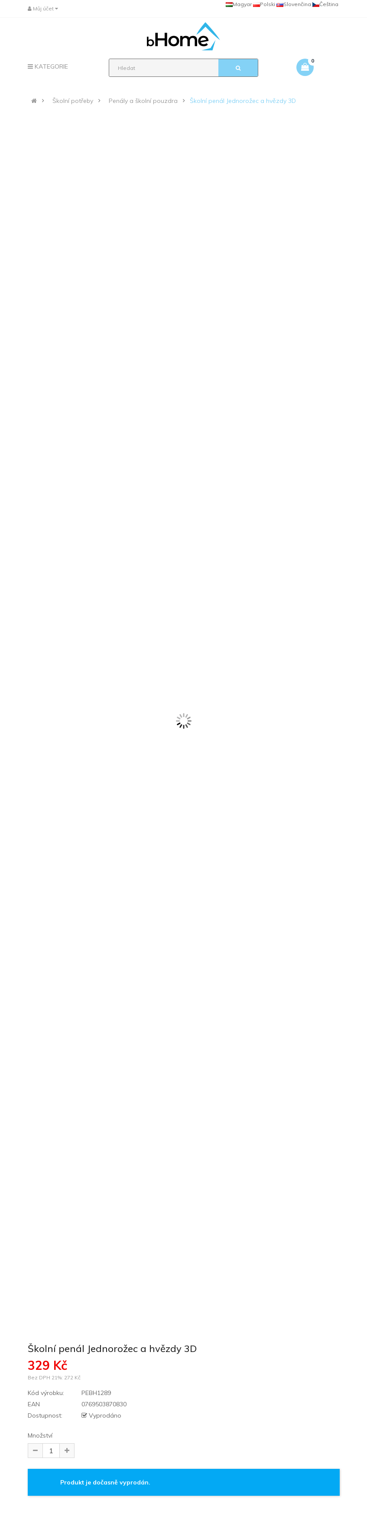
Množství (40, 1435)
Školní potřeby (72, 101)
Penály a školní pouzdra (143, 101)
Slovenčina (293, 4)
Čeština (325, 4)
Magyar (239, 4)
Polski (264, 4)
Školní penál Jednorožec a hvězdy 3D (243, 101)
